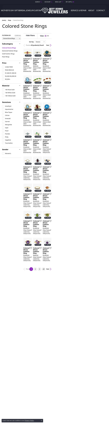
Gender (5, 149)
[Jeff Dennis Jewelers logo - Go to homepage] (54, 10)
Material (5, 86)
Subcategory (7, 44)
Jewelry (4, 20)
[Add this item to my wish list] (49, 77)
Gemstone (6, 102)
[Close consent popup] (41, 420)
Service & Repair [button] (78, 10)
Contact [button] (100, 10)
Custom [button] (37, 10)
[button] (38, 2)
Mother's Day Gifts (10, 10)
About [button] (91, 10)
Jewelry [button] (30, 10)
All (71, 348)
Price (4, 63)
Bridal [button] (22, 10)
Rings (9, 20)
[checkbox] (7, 67)
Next (103, 45)
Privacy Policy (29, 420)
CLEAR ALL (18, 35)
